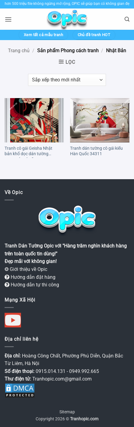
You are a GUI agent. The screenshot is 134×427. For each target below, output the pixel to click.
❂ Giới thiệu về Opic (26, 269)
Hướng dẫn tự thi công (32, 285)
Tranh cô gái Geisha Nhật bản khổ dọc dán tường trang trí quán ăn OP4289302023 (28, 152)
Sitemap (67, 412)
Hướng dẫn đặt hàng (30, 277)
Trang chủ (19, 50)
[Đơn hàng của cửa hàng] (67, 80)
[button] (8, 19)
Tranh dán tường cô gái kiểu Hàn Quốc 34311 (96, 151)
